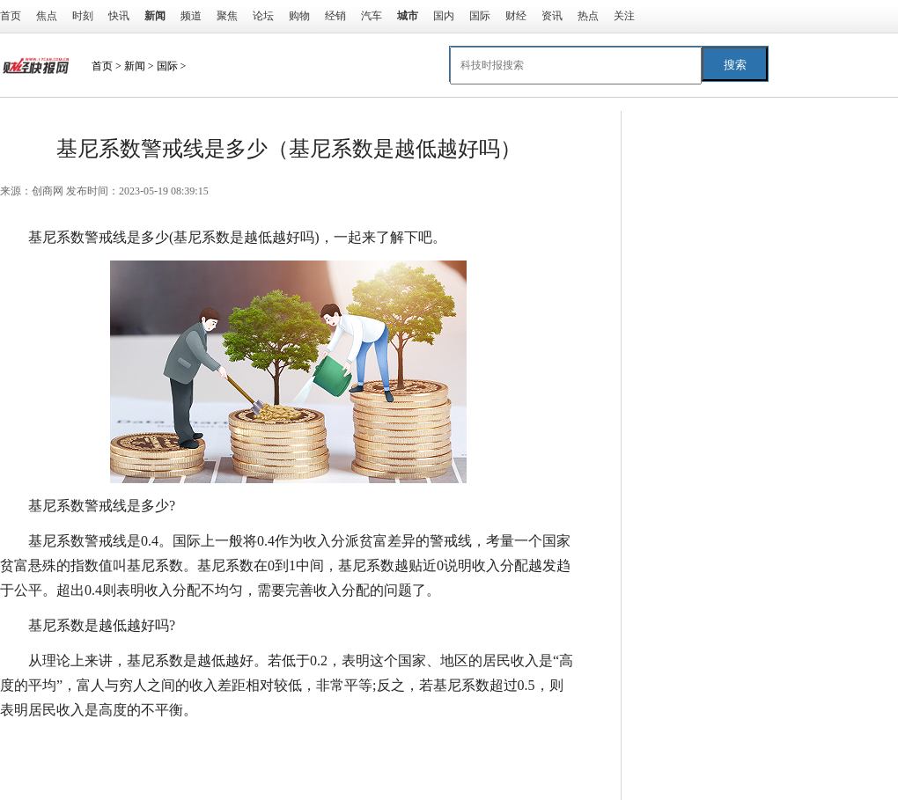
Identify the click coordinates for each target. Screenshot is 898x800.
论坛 (263, 16)
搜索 (735, 64)
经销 (335, 16)
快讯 (118, 16)
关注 (624, 16)
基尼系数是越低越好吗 (260, 745)
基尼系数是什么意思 (398, 745)
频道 (191, 16)
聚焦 (227, 16)
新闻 (134, 66)
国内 (443, 16)
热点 (588, 16)
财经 (515, 16)
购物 (299, 16)
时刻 (82, 16)
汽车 (371, 16)
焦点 (46, 16)
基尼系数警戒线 (137, 745)
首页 (10, 16)
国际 (479, 16)
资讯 (552, 16)
